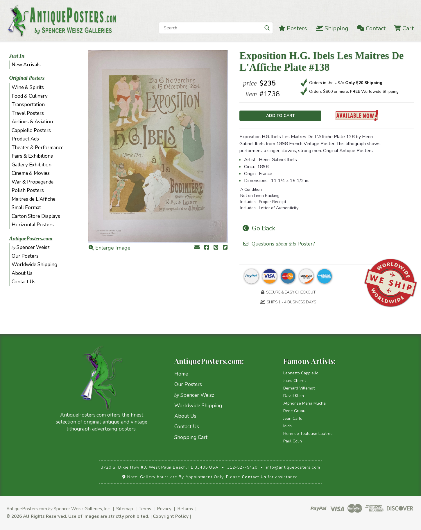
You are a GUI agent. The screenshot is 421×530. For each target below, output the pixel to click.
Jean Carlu (292, 418)
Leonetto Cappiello (300, 373)
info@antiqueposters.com (293, 467)
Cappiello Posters (31, 130)
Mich (287, 426)
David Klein (293, 396)
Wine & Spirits (28, 87)
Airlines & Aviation (32, 121)
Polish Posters (28, 190)
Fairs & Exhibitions (32, 156)
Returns (185, 509)
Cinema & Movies (31, 173)
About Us (22, 273)
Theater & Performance (38, 147)
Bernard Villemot (299, 388)
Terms (145, 509)
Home (181, 374)
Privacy (164, 509)
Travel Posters (28, 113)
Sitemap (124, 509)
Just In (17, 56)
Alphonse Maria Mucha (304, 403)
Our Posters (25, 256)
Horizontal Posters (33, 224)
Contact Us (23, 281)
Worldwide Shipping (34, 264)
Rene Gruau (294, 411)
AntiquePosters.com (31, 238)
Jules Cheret (294, 381)
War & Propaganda (32, 182)
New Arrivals (26, 64)
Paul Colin (292, 441)
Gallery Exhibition (31, 164)
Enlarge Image (109, 247)
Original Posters (27, 78)
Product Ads (25, 139)
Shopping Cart (190, 437)
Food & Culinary (30, 96)
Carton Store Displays (36, 216)
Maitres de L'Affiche (33, 199)
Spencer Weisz (31, 247)
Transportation (28, 104)
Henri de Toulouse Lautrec (307, 434)
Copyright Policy (171, 516)
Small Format (26, 207)
